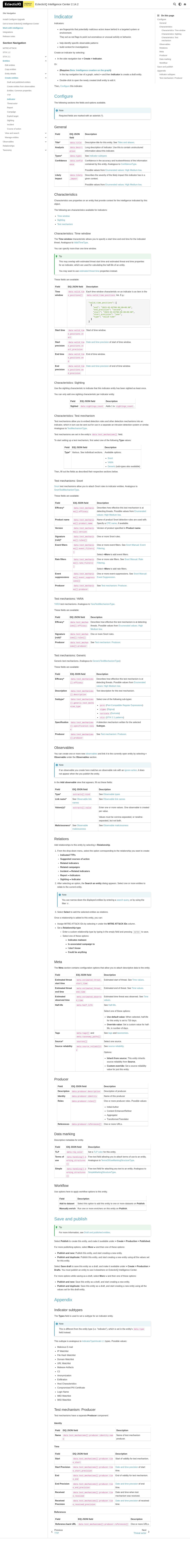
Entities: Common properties (19, 91)
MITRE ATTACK (10, 48)
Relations (163, 48)
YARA (57, 604)
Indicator (11, 99)
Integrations (8, 32)
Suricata (115, 713)
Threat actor (12, 103)
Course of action (14, 129)
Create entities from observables (21, 86)
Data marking (165, 59)
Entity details (10, 74)
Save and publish (165, 67)
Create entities (11, 78)
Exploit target (12, 116)
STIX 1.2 (6, 52)
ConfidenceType (128, 164)
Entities (6, 61)
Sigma (111, 709)
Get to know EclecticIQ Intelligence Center (21, 24)
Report (10, 108)
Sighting (10, 120)
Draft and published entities (18, 82)
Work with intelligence (13, 28)
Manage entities (12, 137)
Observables (8, 142)
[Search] (174, 4)
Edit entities (10, 65)
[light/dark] (180, 4)
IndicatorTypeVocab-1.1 (93, 1341)
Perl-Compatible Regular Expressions (124, 705)
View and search (12, 133)
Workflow (163, 63)
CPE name (111, 523)
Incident (10, 125)
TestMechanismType (77, 428)
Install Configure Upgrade (14, 19)
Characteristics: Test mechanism (170, 39)
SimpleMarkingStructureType (102, 1172)
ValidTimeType (81, 242)
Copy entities (10, 69)
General (162, 23)
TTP (9, 95)
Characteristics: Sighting (171, 34)
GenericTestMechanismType (106, 661)
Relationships (8, 146)
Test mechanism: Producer (170, 78)
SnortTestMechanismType (66, 490)
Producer (163, 55)
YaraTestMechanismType (103, 604)
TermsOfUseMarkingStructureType (117, 1160)
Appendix (161, 71)
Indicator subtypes (167, 74)
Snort (56, 486)
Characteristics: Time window (173, 30)
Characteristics (165, 27)
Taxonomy (7, 150)
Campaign (11, 112)
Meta (161, 52)
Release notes (9, 36)
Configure (161, 19)
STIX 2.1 (6, 57)
